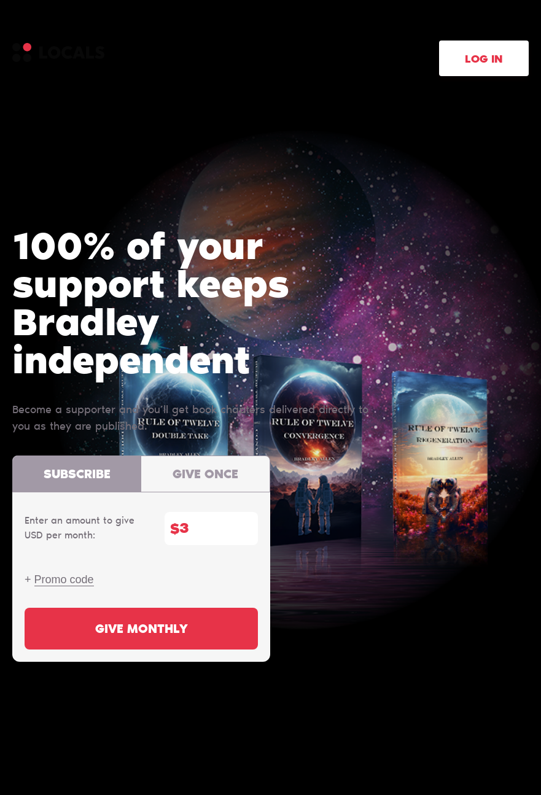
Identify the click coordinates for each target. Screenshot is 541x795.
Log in (484, 60)
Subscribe (77, 475)
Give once (205, 475)
